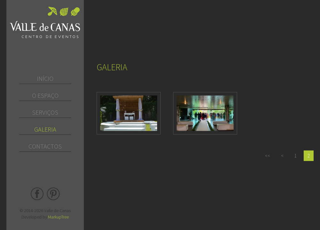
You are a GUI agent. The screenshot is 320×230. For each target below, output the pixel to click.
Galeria (45, 129)
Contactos (45, 146)
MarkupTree (58, 217)
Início (45, 78)
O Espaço (45, 95)
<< (267, 156)
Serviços (45, 112)
